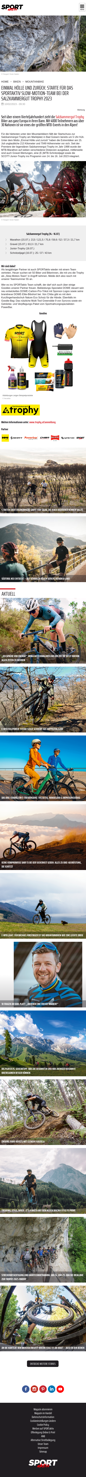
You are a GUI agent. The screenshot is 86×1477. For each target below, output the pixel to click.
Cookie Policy (43, 1424)
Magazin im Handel (43, 1413)
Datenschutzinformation (43, 1416)
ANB (43, 1436)
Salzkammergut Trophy (70, 117)
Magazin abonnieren (43, 1409)
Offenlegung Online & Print (43, 1432)
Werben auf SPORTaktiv (43, 1428)
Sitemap (43, 1451)
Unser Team (43, 1443)
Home (5, 81)
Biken (17, 81)
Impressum (43, 1447)
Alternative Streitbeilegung (43, 1439)
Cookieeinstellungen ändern (43, 1420)
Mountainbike (34, 81)
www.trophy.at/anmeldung (42, 422)
